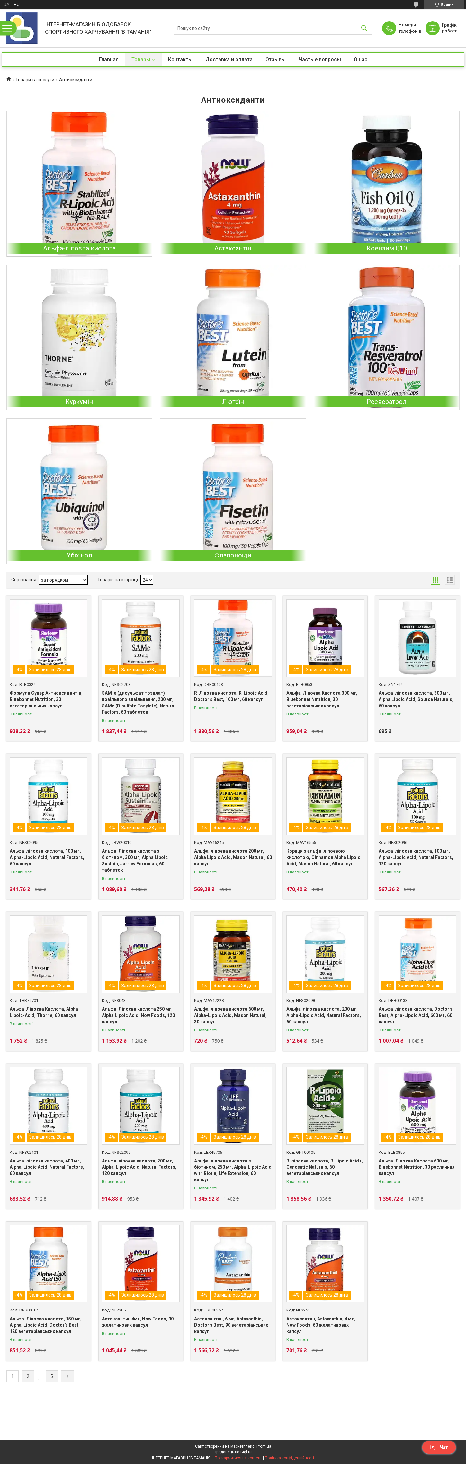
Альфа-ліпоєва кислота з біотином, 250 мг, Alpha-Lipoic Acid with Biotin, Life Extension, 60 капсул (233, 1170)
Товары (140, 60)
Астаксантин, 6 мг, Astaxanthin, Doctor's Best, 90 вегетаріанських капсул (231, 1325)
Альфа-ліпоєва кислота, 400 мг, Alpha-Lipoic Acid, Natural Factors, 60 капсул (47, 1167)
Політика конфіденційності (289, 1458)
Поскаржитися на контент (238, 1458)
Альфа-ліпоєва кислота (79, 248)
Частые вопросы (320, 60)
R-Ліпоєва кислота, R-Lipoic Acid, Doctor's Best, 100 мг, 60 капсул (231, 696)
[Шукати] (364, 28)
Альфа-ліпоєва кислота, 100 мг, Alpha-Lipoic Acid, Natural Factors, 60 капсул (47, 857)
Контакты (180, 60)
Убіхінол (79, 555)
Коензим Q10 (387, 248)
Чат (439, 1447)
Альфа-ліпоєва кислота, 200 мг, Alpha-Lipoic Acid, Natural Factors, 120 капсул (139, 1167)
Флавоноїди (232, 555)
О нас (360, 60)
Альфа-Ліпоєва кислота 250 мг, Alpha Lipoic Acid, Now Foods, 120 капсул (138, 1015)
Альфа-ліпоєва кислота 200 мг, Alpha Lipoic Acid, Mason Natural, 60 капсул (233, 857)
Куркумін (79, 402)
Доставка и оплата (229, 60)
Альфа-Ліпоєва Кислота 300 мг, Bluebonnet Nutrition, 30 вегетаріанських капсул (321, 699)
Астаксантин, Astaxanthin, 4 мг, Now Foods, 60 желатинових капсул (320, 1325)
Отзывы (275, 60)
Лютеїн (233, 402)
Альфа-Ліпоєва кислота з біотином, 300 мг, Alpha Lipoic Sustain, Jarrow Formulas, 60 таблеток (135, 860)
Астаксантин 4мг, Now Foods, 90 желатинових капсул (138, 1322)
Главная (109, 60)
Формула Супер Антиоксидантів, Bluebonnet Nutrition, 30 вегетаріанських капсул (46, 699)
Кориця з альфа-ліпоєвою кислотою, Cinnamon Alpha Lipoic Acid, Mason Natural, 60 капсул (323, 857)
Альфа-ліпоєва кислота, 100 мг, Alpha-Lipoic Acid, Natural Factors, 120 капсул (416, 857)
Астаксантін (232, 248)
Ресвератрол (387, 402)
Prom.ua (263, 1446)
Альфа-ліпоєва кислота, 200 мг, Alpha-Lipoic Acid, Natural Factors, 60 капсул (323, 1015)
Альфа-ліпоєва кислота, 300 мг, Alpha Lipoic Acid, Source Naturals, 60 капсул (416, 699)
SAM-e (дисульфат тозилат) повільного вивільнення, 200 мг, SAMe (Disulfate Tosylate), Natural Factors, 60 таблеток (138, 702)
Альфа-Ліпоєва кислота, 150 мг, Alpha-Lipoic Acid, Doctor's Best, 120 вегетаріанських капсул (46, 1325)
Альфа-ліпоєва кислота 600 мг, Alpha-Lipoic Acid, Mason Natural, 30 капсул (230, 1015)
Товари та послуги (34, 79)
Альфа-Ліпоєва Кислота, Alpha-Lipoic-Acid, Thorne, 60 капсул (45, 1012)
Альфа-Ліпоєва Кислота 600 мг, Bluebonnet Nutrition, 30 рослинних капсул (416, 1167)
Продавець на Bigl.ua (233, 1452)
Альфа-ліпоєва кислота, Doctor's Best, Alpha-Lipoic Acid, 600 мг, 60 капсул (416, 1015)
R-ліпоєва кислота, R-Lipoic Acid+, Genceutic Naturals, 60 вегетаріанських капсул (324, 1167)
